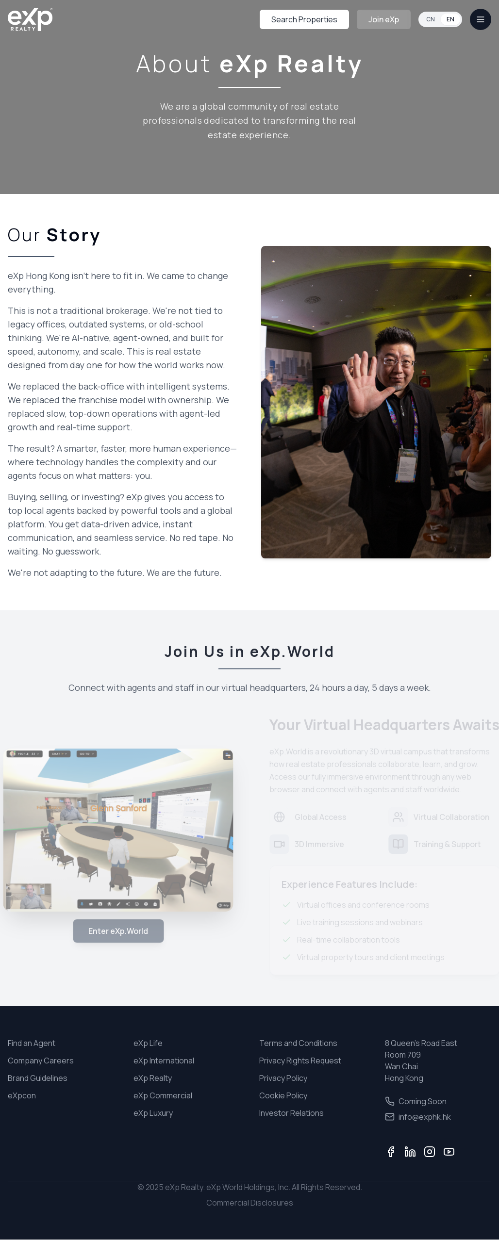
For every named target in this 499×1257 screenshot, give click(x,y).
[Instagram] (429, 1152)
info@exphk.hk (418, 1116)
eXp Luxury (153, 1113)
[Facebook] (391, 1152)
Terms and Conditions (298, 1043)
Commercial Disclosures (249, 1202)
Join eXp (383, 19)
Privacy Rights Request (300, 1060)
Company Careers (41, 1060)
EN (450, 19)
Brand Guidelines (37, 1078)
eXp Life (148, 1043)
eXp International (163, 1060)
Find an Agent (31, 1043)
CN (430, 19)
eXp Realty (152, 1078)
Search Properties (304, 19)
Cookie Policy (283, 1095)
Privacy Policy (283, 1078)
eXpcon (22, 1095)
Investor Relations (291, 1113)
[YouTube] (449, 1152)
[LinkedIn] (410, 1152)
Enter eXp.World (115, 931)
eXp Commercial (162, 1095)
